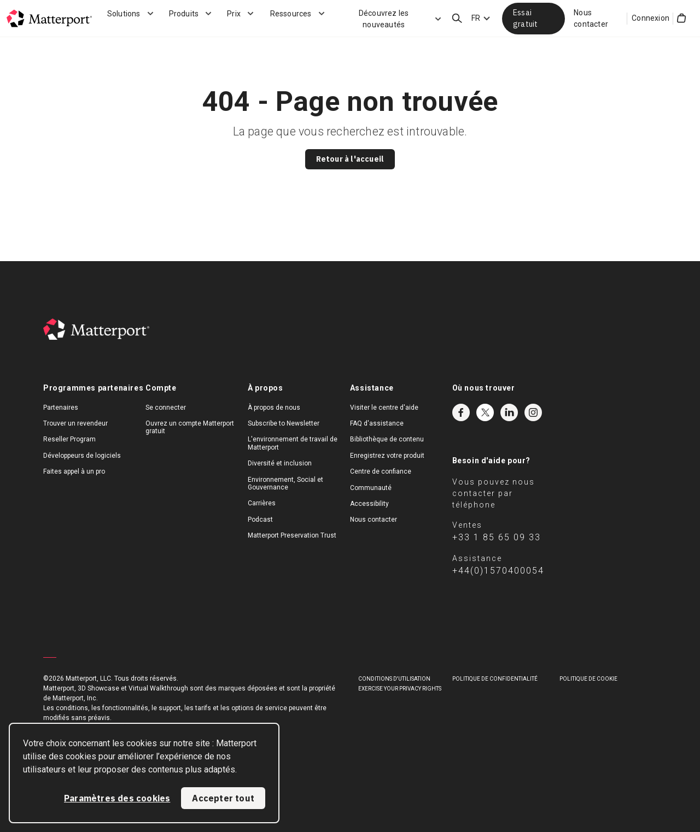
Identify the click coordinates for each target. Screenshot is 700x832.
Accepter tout (223, 798)
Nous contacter (591, 18)
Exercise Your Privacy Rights (399, 689)
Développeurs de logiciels (82, 455)
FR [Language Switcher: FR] (475, 18)
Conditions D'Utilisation (394, 679)
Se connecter (165, 407)
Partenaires (60, 407)
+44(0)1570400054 (498, 570)
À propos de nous (274, 407)
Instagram (533, 412)
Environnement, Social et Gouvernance (285, 483)
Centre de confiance (380, 471)
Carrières (262, 503)
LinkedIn (509, 412)
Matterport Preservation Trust (292, 535)
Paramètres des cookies (117, 798)
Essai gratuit (525, 18)
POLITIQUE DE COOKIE (588, 679)
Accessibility (369, 504)
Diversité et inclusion (280, 463)
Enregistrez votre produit (387, 455)
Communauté (371, 488)
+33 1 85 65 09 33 (496, 537)
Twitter (485, 412)
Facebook (461, 412)
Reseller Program (69, 439)
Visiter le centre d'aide (384, 407)
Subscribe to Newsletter (283, 423)
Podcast (260, 519)
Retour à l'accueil (350, 159)
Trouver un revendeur (75, 423)
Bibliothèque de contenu (387, 439)
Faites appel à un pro (74, 471)
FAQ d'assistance (377, 423)
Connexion (650, 18)
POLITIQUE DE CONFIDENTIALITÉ (495, 679)
